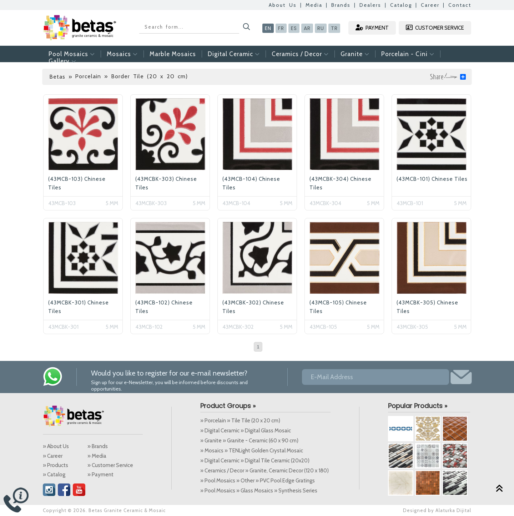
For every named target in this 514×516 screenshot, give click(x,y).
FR (281, 28)
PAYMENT (372, 27)
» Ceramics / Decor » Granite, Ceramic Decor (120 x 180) (264, 470)
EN (268, 28)
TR (334, 28)
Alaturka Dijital (453, 510)
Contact (459, 5)
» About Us (56, 446)
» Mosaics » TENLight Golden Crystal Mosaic (251, 450)
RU (320, 28)
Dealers (370, 5)
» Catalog (54, 474)
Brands (341, 5)
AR (307, 28)
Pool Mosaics (72, 54)
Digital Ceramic (234, 54)
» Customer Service (110, 465)
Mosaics (122, 54)
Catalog (401, 5)
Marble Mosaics (173, 54)
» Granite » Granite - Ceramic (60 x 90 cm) (249, 440)
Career (430, 5)
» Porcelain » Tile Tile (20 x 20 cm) (240, 420)
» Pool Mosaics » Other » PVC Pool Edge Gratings (257, 480)
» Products (55, 465)
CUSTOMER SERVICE (435, 27)
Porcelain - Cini (407, 54)
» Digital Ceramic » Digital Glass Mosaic (245, 430)
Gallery (62, 61)
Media (314, 5)
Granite (355, 54)
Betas (57, 76)
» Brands (97, 446)
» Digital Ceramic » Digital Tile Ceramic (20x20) (254, 460)
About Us (283, 5)
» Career (52, 456)
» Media (96, 456)
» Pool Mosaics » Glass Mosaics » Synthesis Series (258, 490)
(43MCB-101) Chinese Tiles (432, 179)
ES (294, 28)
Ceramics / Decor (300, 54)
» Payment (100, 474)
